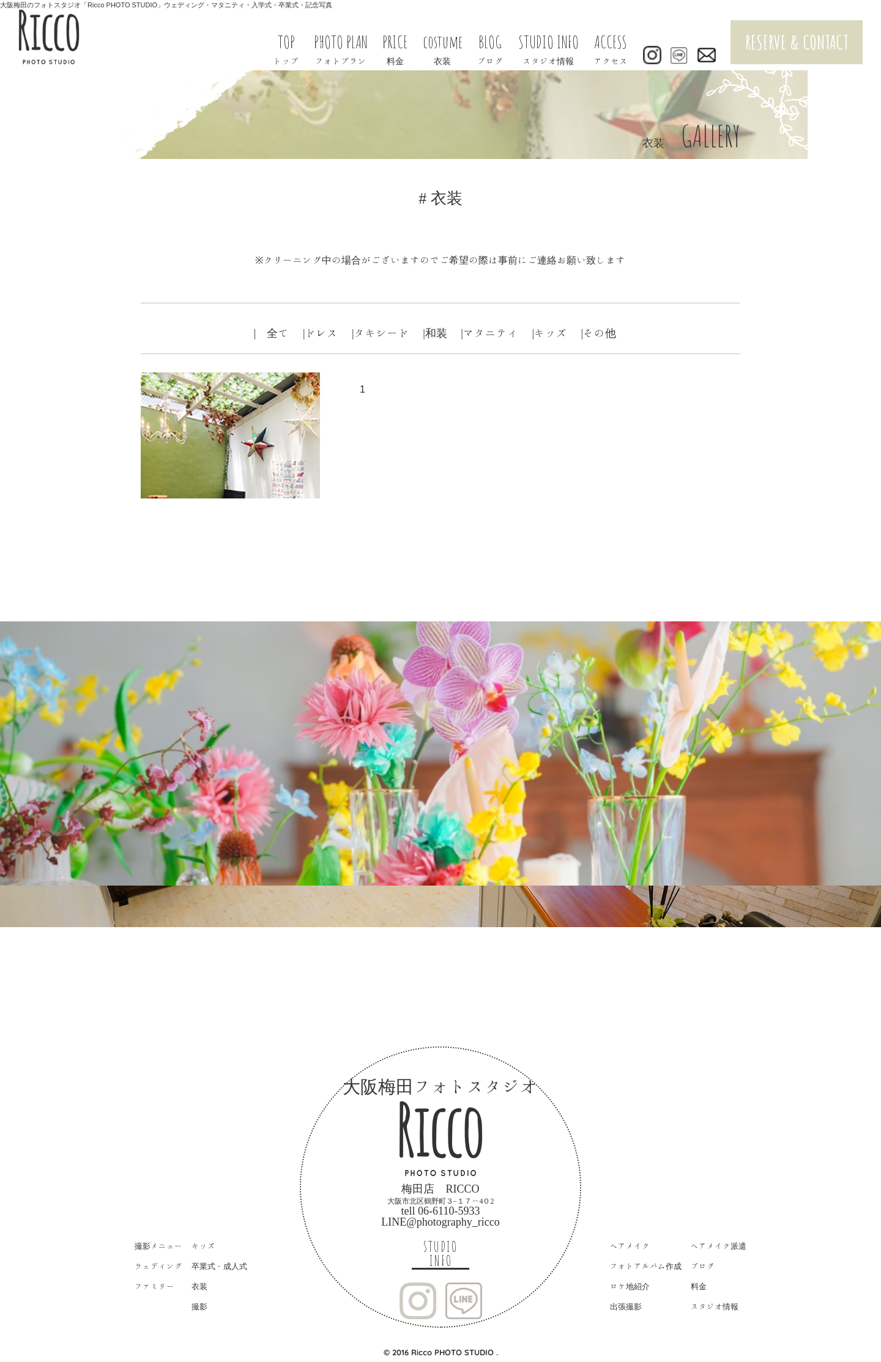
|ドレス (320, 332)
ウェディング (158, 1266)
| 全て (271, 332)
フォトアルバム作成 (646, 1266)
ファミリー (154, 1286)
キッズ (203, 1246)
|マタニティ (489, 332)
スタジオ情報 (714, 1307)
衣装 (199, 1286)
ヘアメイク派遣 (718, 1246)
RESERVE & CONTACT (797, 41)
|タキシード (380, 332)
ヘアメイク (630, 1246)
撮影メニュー (158, 1246)
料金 (699, 1286)
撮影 (199, 1307)
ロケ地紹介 (630, 1286)
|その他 (599, 332)
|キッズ (549, 332)
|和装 (435, 332)
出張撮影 (626, 1307)
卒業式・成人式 (219, 1266)
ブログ (703, 1266)
